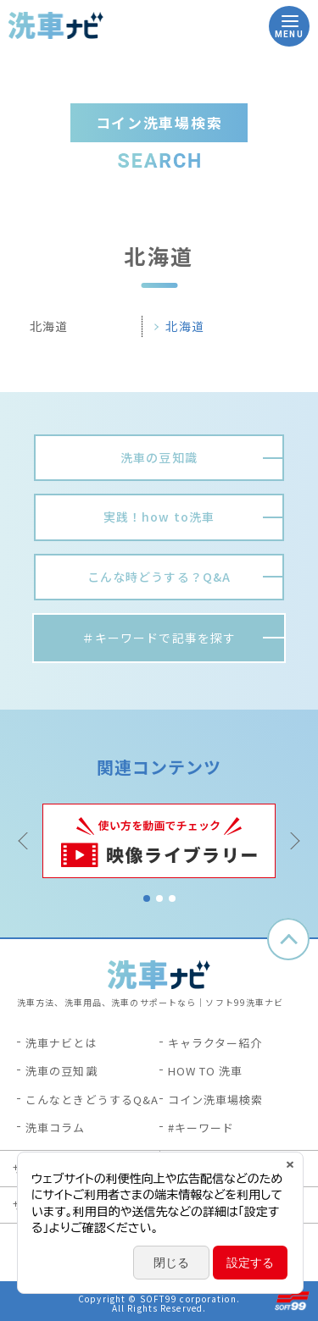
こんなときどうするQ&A (92, 1100)
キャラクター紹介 (215, 1043)
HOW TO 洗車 (205, 1071)
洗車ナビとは (61, 1043)
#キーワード (201, 1127)
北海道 (184, 326)
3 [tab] (172, 898)
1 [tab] (146, 898)
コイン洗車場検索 (216, 1100)
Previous (25, 840)
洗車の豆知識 (61, 1071)
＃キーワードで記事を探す (159, 637)
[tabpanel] (159, 841)
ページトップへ (288, 939)
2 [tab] (159, 898)
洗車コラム (55, 1127)
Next (292, 840)
